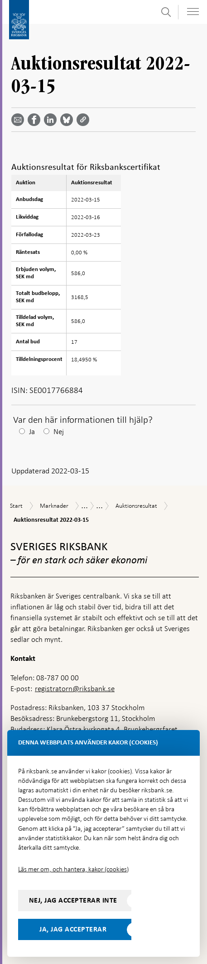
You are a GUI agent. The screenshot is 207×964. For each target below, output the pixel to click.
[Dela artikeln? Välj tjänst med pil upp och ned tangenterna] (52, 119)
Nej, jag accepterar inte (73, 900)
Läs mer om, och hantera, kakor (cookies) (73, 869)
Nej (58, 431)
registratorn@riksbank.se (75, 688)
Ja (32, 431)
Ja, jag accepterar (72, 929)
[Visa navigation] (193, 11)
